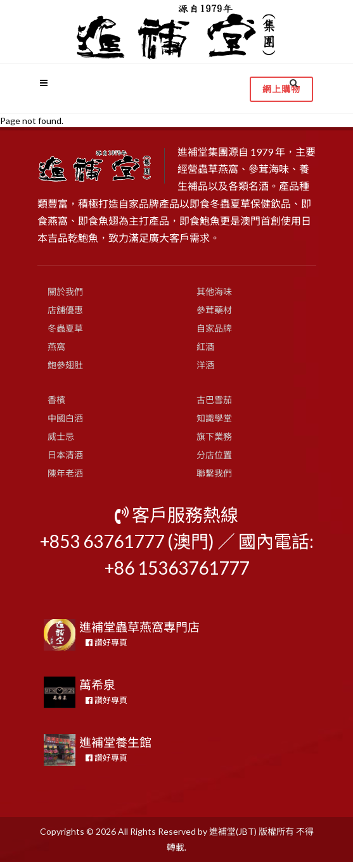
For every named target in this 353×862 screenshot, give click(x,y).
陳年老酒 (65, 473)
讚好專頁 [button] (106, 642)
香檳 (56, 399)
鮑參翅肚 (65, 364)
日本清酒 (65, 454)
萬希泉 (97, 684)
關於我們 (65, 291)
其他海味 (214, 291)
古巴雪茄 (214, 399)
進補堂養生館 (115, 742)
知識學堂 (214, 418)
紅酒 (205, 346)
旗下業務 (214, 436)
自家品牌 (214, 328)
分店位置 (214, 454)
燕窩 (56, 346)
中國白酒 (65, 418)
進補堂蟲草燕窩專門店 (139, 627)
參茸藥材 (214, 309)
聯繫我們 (214, 473)
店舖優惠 (65, 309)
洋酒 (205, 364)
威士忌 (61, 436)
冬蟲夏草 (65, 328)
